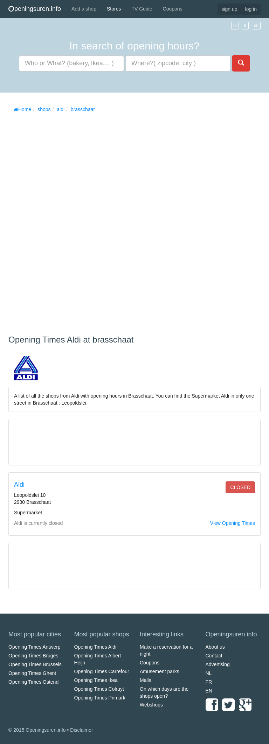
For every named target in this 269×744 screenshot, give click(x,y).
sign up (229, 9)
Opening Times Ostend (33, 682)
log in (251, 9)
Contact (214, 655)
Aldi (19, 484)
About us (215, 647)
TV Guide (141, 9)
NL (209, 673)
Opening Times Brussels (35, 664)
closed (240, 487)
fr (245, 25)
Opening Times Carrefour (101, 671)
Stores (114, 9)
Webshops (151, 705)
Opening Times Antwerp (34, 647)
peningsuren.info (34, 8)
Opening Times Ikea (96, 680)
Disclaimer (81, 730)
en (256, 25)
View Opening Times (232, 523)
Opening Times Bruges (33, 655)
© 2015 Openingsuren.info (37, 730)
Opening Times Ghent (32, 673)
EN (209, 691)
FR (209, 682)
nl (234, 25)
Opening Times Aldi (95, 647)
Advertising (218, 664)
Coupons (172, 9)
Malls (145, 680)
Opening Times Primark (99, 698)
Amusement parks (159, 671)
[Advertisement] (60, 221)
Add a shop (83, 9)
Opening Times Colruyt (99, 689)
